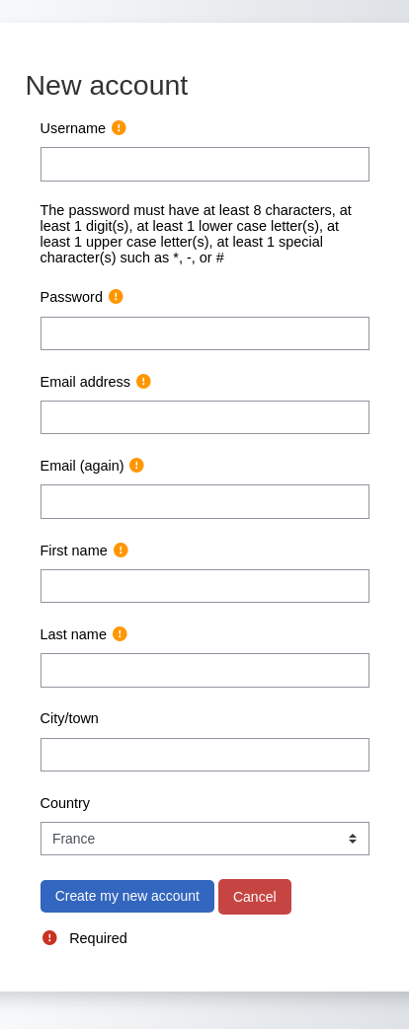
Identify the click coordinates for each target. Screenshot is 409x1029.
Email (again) (82, 466)
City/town (70, 718)
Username (74, 128)
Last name (74, 634)
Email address (85, 382)
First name (74, 550)
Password (72, 297)
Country (66, 803)
